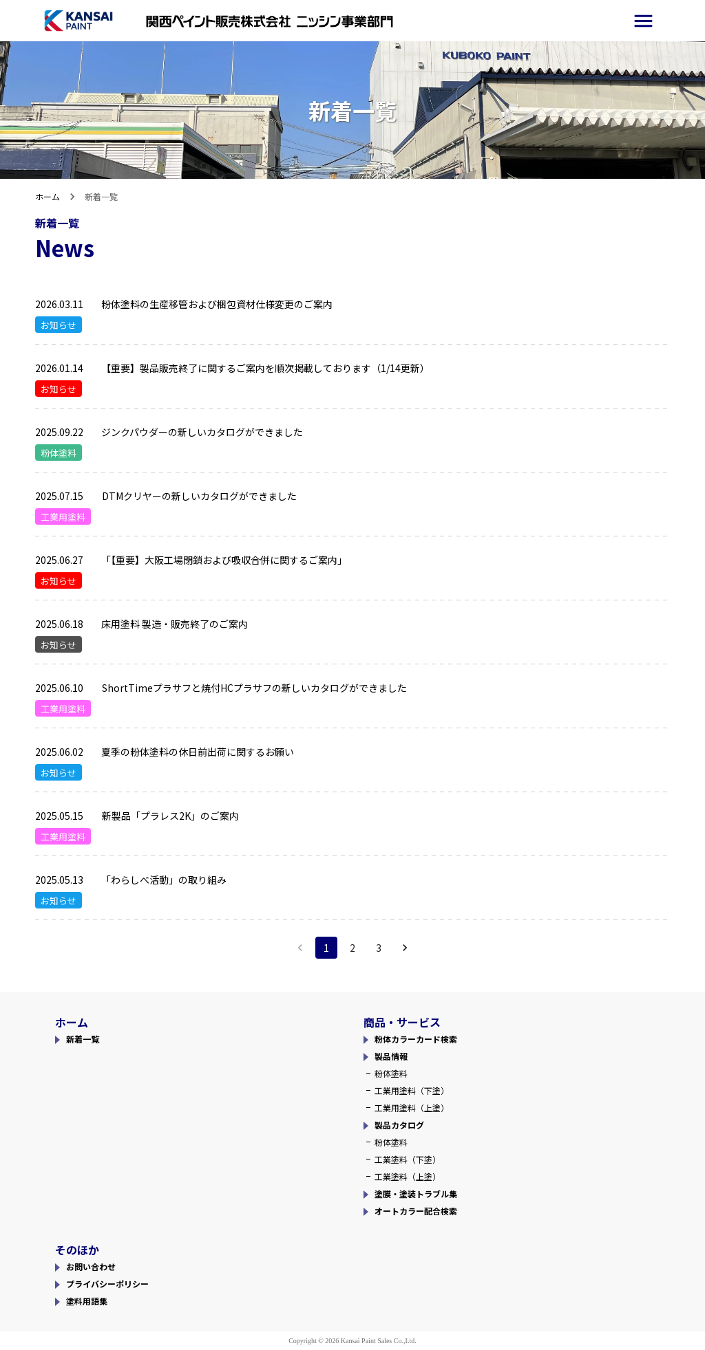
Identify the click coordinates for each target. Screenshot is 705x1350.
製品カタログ (399, 1125)
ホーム (47, 196)
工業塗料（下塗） (408, 1159)
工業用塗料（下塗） (412, 1090)
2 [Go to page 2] (352, 948)
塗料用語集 (86, 1301)
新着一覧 (82, 1039)
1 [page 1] (326, 948)
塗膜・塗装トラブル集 (416, 1193)
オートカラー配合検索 (416, 1211)
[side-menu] (643, 21)
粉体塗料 (391, 1073)
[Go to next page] (405, 948)
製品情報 (391, 1056)
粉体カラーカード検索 (416, 1039)
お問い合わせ (91, 1266)
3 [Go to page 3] (379, 948)
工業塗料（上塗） (408, 1176)
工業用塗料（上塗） (412, 1107)
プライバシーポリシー (107, 1283)
